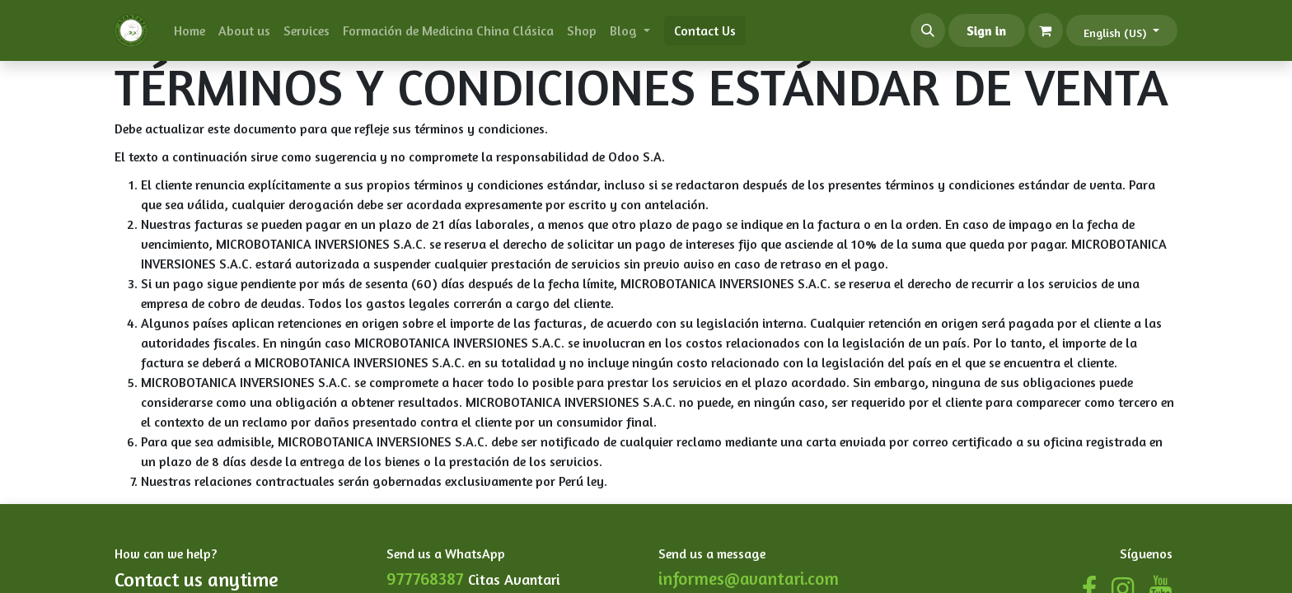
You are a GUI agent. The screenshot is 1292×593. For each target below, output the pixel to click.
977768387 (425, 578)
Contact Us (705, 30)
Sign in (986, 30)
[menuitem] (189, 30)
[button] (927, 30)
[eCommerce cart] (1045, 30)
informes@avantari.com (748, 578)
